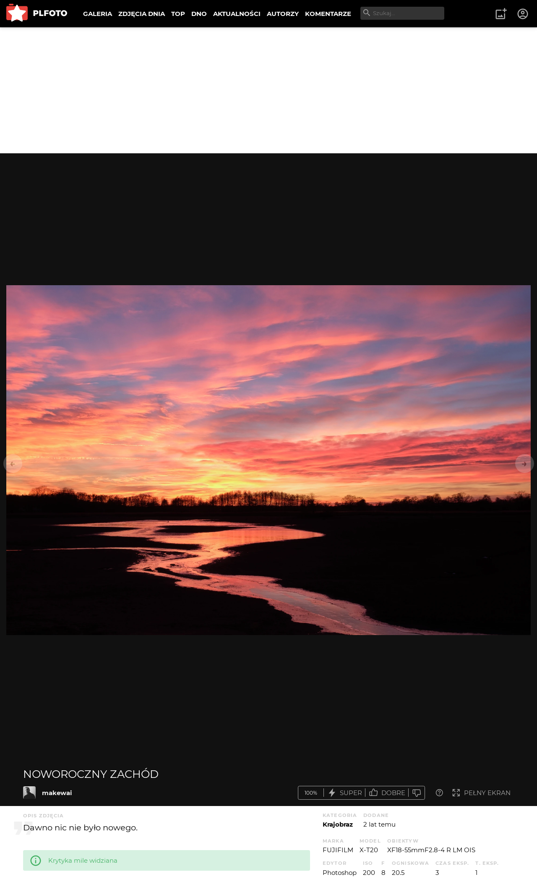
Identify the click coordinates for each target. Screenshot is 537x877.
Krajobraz (338, 824)
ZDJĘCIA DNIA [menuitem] (141, 14)
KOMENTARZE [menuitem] (328, 14)
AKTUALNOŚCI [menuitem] (237, 14)
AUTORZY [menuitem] (283, 14)
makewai (57, 793)
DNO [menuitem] (199, 14)
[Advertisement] (268, 90)
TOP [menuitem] (178, 14)
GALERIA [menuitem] (97, 14)
